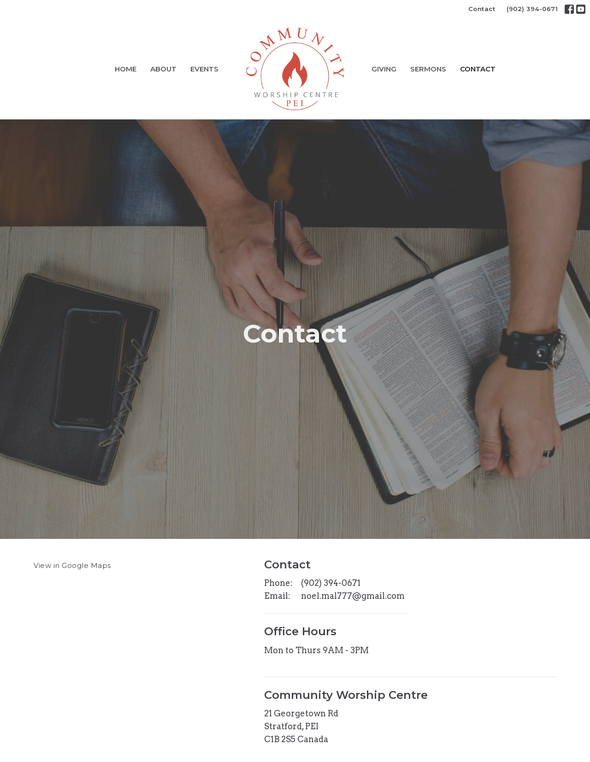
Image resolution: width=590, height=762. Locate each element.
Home (125, 69)
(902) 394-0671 (532, 8)
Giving (384, 69)
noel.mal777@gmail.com (353, 596)
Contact (482, 8)
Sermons (428, 69)
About (163, 69)
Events (204, 69)
